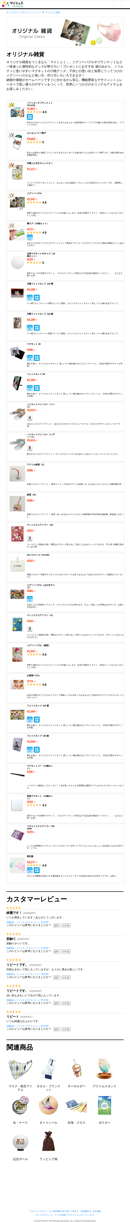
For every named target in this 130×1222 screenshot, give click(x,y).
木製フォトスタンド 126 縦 (65, 326)
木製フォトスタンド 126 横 (65, 296)
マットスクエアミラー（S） (65, 627)
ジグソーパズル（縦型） (65, 657)
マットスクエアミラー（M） (65, 537)
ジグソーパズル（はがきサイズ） (65, 597)
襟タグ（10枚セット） (65, 235)
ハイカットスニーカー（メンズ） (65, 416)
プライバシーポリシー (39, 1211)
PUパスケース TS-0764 (65, 567)
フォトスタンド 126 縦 (65, 748)
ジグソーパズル (65, 205)
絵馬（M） (65, 507)
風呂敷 (65, 868)
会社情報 (97, 1211)
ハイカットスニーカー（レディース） (65, 446)
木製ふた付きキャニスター (65, 175)
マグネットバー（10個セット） (65, 778)
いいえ (66, 925)
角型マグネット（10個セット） (65, 808)
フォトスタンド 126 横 (65, 718)
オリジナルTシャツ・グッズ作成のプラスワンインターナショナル (65, 1215)
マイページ (118, 4)
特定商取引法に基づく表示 (64, 1211)
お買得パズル (65, 687)
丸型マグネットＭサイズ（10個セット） (65, 266)
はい (57, 925)
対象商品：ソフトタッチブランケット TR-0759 (27, 922)
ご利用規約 (84, 1211)
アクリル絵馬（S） (65, 476)
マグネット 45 (65, 356)
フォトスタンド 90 (65, 386)
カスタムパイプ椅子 (65, 145)
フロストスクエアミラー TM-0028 (65, 838)
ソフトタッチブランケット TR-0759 (65, 115)
